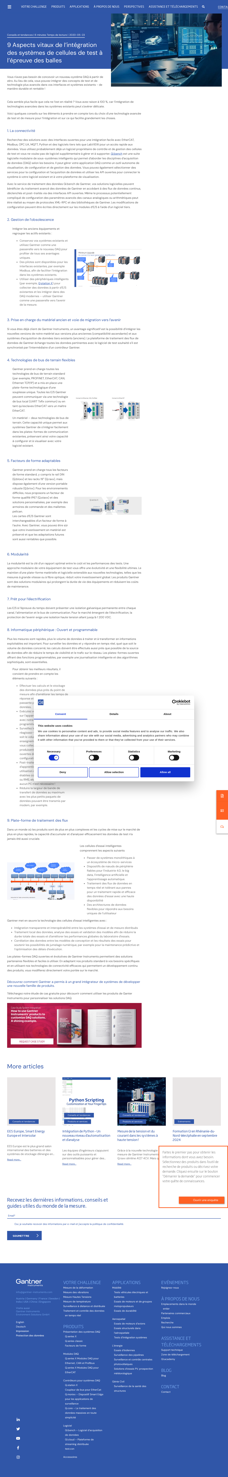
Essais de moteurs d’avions (129, 1323)
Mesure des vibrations (76, 1292)
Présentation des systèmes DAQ (81, 1331)
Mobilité (116, 1287)
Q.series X (70, 1336)
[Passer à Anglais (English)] (20, 1322)
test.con (69, 1448)
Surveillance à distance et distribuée (84, 1306)
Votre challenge (34, 6)
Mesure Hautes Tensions (77, 1296)
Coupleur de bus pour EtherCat (83, 1389)
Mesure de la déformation (78, 1287)
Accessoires (70, 1457)
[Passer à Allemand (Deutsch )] (21, 1326)
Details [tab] (114, 713)
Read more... (14, 1159)
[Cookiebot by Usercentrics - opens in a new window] (174, 702)
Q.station (44, 283)
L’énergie (117, 1345)
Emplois (165, 1317)
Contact (170, 1386)
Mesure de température (77, 1301)
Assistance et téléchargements (173, 6)
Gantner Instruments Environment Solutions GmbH (33, 1313)
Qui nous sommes (171, 1327)
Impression (22, 1331)
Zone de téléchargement (175, 1354)
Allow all (165, 772)
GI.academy (168, 1359)
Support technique (172, 1349)
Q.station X (71, 1385)
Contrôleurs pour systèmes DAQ (81, 1380)
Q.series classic (74, 1341)
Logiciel (67, 1425)
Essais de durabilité (125, 1310)
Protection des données (30, 1335)
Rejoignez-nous (170, 1287)
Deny (62, 772)
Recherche (167, 1322)
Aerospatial (118, 1319)
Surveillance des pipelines (129, 1354)
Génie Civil (118, 1381)
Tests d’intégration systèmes (130, 1337)
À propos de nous (106, 6)
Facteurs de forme (75, 1345)
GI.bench (116, 154)
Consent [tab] (60, 713)
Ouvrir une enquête (205, 1123)
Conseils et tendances (20, 23)
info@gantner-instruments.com (34, 1292)
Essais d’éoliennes (124, 1350)
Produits (58, 6)
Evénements (174, 1282)
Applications (79, 6)
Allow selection (114, 772)
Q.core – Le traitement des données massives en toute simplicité (81, 1413)
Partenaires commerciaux (175, 1313)
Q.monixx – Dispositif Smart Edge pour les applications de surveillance (84, 1399)
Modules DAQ (71, 1353)
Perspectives (134, 6)
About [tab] (167, 713)
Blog (166, 1370)
